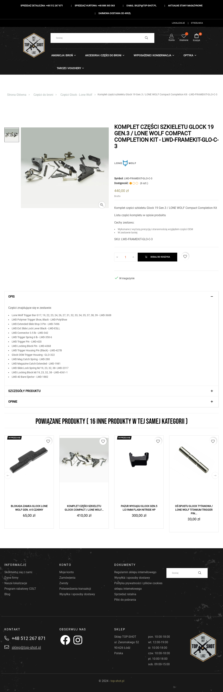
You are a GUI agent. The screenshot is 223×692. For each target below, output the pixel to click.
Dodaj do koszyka (157, 257)
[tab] (111, 296)
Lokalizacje (178, 23)
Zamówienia (67, 577)
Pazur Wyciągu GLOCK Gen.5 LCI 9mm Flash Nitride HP (139, 508)
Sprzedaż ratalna (125, 594)
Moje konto (66, 572)
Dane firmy (11, 577)
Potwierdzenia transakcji (75, 588)
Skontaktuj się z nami (18, 572)
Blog (7, 594)
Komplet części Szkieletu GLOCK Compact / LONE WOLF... (84, 508)
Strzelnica (197, 23)
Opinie (12, 401)
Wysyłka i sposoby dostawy (77, 594)
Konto (172, 37)
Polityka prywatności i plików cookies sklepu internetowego (138, 585)
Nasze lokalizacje (15, 583)
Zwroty (63, 583)
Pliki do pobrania (125, 599)
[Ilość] (125, 257)
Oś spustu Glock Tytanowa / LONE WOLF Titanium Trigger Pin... (194, 510)
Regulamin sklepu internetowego (135, 572)
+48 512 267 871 (54, 5)
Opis (11, 296)
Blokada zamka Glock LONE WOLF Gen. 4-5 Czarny (29, 508)
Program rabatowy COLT (20, 588)
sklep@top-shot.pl (145, 5)
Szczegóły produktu (24, 391)
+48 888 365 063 (106, 5)
